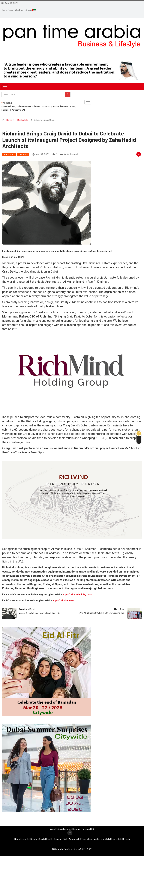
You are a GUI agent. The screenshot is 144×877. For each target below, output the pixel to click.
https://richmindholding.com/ (77, 594)
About (53, 829)
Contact (77, 829)
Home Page (7, 10)
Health (49, 839)
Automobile (74, 839)
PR (92, 829)
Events (126, 839)
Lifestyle (25, 839)
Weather (19, 10)
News (17, 839)
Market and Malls (102, 839)
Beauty (33, 839)
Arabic (29, 10)
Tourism (58, 839)
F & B (65, 839)
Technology (86, 839)
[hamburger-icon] (5, 86)
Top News (23, 154)
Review (85, 829)
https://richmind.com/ (63, 600)
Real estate (22, 120)
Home (9, 120)
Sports (42, 839)
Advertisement (64, 829)
